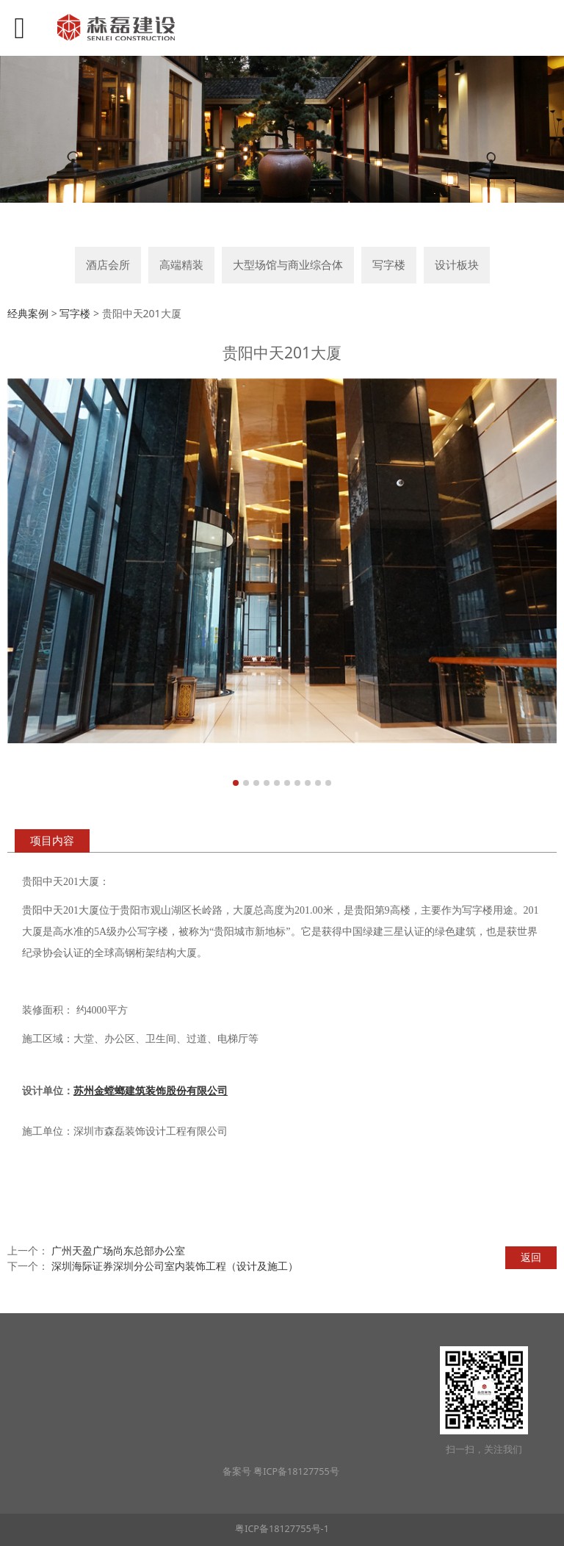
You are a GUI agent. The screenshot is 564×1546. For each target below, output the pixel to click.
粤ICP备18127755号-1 (282, 1528)
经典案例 (27, 313)
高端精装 (181, 264)
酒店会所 (108, 264)
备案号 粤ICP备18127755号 (282, 1471)
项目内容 (52, 840)
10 (328, 783)
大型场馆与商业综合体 (288, 264)
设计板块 (457, 264)
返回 (531, 1257)
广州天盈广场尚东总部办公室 (118, 1250)
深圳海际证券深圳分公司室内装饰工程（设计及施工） (174, 1266)
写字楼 (388, 264)
